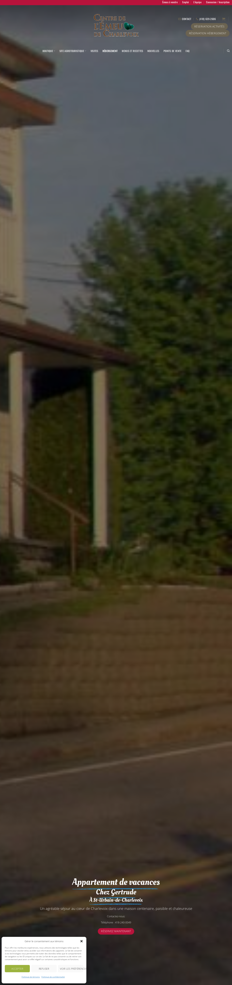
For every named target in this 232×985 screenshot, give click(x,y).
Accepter (17, 968)
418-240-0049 (123, 922)
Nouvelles (153, 51)
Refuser (44, 968)
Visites (94, 51)
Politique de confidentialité (53, 976)
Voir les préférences (71, 968)
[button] (81, 941)
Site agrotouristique (72, 51)
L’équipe (197, 2)
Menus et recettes (132, 51)
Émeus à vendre (170, 2)
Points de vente (173, 51)
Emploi (185, 2)
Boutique (49, 51)
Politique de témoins (31, 976)
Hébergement (110, 51)
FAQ (187, 51)
